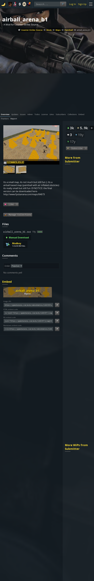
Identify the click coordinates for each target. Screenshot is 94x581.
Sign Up (82, 4)
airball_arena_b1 (83, 30)
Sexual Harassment (42, 516)
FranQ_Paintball (74, 405)
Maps (58, 30)
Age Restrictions (40, 519)
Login (59, 478)
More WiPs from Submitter (76, 279)
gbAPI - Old (39, 481)
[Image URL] (28, 305)
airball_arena (73, 209)
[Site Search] (63, 4)
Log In (72, 4)
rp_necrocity (72, 303)
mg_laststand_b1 (74, 236)
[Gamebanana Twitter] (50, 531)
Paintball (69, 30)
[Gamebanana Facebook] (61, 531)
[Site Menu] (90, 4)
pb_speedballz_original (78, 431)
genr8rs (37, 488)
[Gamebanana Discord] (33, 531)
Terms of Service (40, 506)
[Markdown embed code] (28, 329)
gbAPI (36, 478)
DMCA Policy (38, 512)
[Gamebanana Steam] (38, 531)
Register (60, 481)
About (24, 478)
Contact (25, 485)
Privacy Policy (39, 509)
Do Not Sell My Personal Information (47, 525)
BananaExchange (42, 485)
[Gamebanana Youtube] (55, 531)
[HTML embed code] (28, 313)
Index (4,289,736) (64, 488)
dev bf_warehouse (75, 378)
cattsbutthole (73, 183)
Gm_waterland (73, 333)
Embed (7, 282)
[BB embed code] (28, 321)
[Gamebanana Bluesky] (44, 531)
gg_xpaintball (73, 458)
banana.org (39, 491)
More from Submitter (72, 159)
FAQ (23, 481)
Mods (49, 30)
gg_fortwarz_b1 (74, 262)
